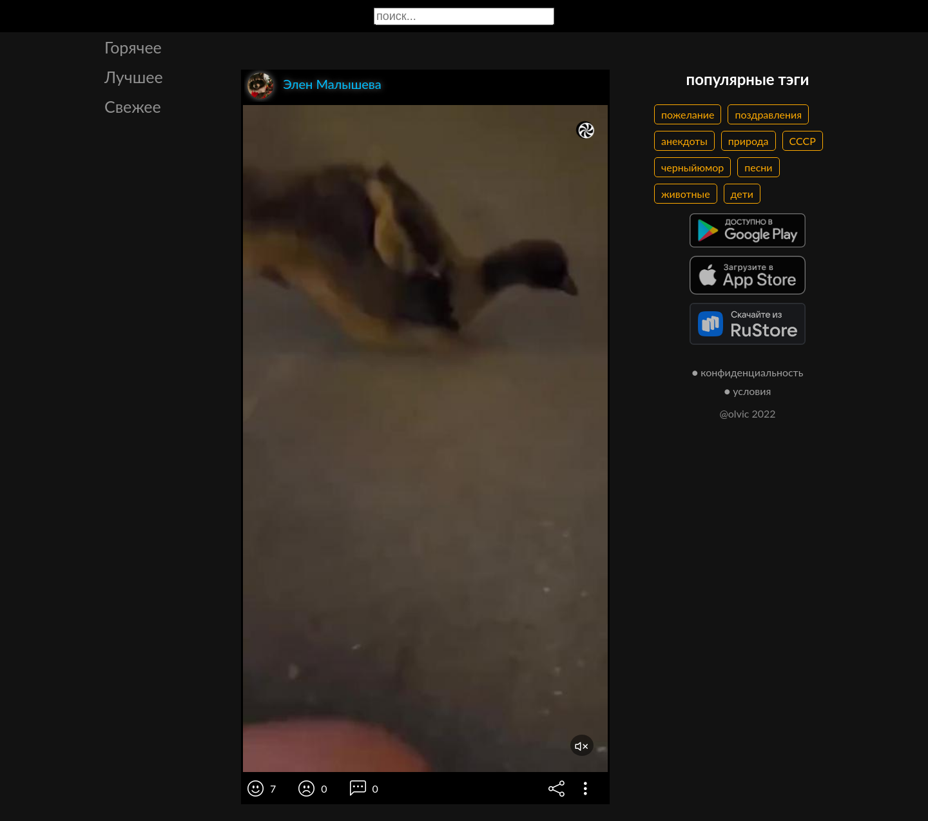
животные (685, 194)
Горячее (133, 47)
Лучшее (133, 76)
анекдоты (684, 141)
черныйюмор (692, 167)
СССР (802, 141)
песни (758, 167)
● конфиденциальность (748, 372)
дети (742, 194)
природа (748, 141)
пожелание (687, 114)
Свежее (132, 106)
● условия (747, 391)
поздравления (768, 114)
